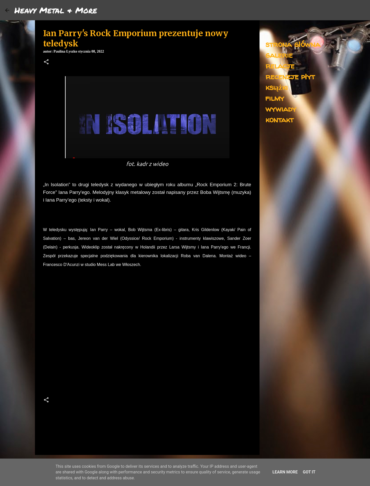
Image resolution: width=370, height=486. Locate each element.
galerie (279, 54)
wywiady (280, 108)
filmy (274, 98)
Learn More (285, 472)
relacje (279, 65)
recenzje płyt (290, 76)
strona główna (292, 44)
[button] (46, 62)
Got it (309, 472)
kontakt (279, 119)
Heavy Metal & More (55, 10)
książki (276, 87)
